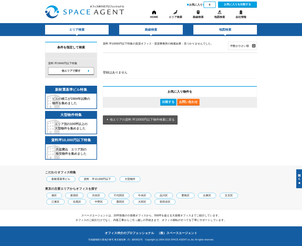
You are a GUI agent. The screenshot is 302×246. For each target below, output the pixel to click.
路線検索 (198, 16)
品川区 (164, 195)
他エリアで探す (71, 70)
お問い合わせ (188, 101)
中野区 (99, 201)
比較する (168, 101)
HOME (154, 16)
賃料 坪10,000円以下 (97, 179)
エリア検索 (175, 16)
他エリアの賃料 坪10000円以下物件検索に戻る (142, 119)
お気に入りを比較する (237, 4)
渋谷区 (96, 195)
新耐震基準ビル (60, 179)
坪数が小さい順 (239, 45)
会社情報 (241, 16)
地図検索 (219, 16)
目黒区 (77, 201)
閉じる (299, 178)
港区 (54, 195)
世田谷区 (165, 201)
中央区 (142, 195)
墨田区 (120, 201)
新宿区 (74, 195)
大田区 (142, 201)
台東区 (207, 195)
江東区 (55, 201)
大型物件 (130, 179)
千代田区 (119, 195)
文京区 (229, 195)
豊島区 (185, 195)
